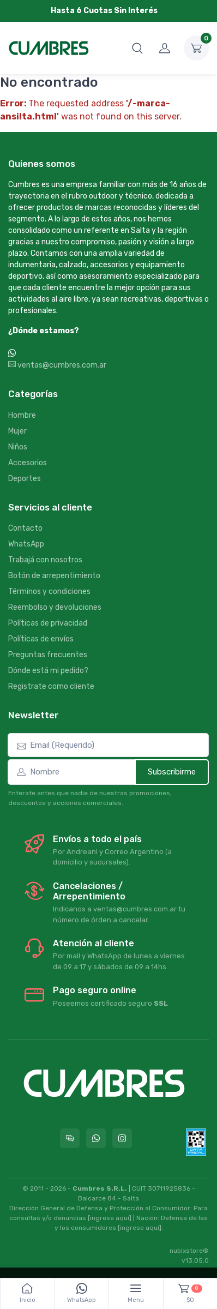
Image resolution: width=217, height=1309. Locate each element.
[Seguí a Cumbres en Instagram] (122, 1138)
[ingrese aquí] (109, 1218)
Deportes (24, 478)
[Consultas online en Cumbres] (70, 1138)
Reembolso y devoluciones (54, 607)
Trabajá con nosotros (45, 560)
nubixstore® (189, 1250)
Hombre (22, 415)
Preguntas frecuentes (47, 654)
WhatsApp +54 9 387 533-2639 (74, 353)
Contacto (25, 528)
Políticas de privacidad (47, 623)
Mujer (17, 431)
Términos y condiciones (49, 591)
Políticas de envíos (41, 639)
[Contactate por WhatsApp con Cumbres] (96, 1138)
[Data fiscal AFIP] (196, 1142)
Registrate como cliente (51, 686)
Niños (17, 447)
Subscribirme (172, 772)
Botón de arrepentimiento (54, 575)
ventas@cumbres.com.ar (57, 365)
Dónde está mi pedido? (48, 670)
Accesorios (27, 462)
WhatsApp (26, 544)
